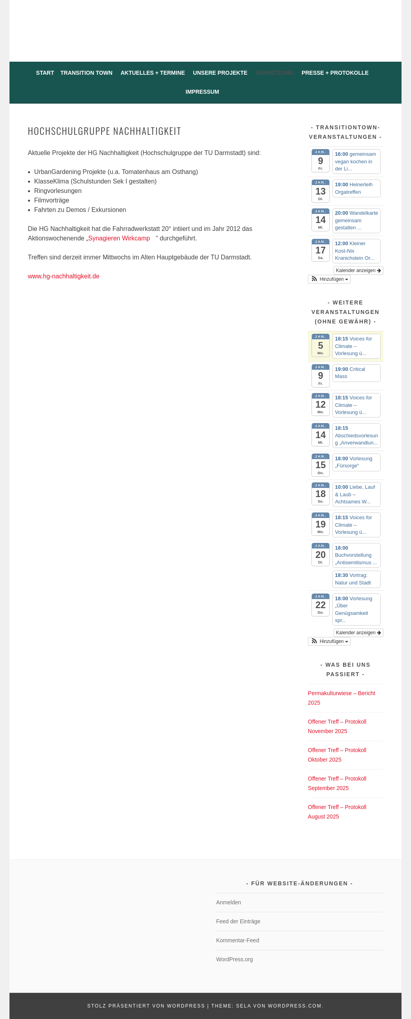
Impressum (202, 92)
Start (45, 73)
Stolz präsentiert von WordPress (146, 1006)
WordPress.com (295, 1006)
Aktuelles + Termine (152, 73)
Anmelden (228, 902)
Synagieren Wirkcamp (122, 238)
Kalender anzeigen (358, 270)
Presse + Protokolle (335, 73)
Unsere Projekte (220, 73)
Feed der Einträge (238, 921)
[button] (329, 279)
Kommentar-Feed (237, 940)
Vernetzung (274, 73)
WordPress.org (234, 959)
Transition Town (86, 73)
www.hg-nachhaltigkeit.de (66, 276)
